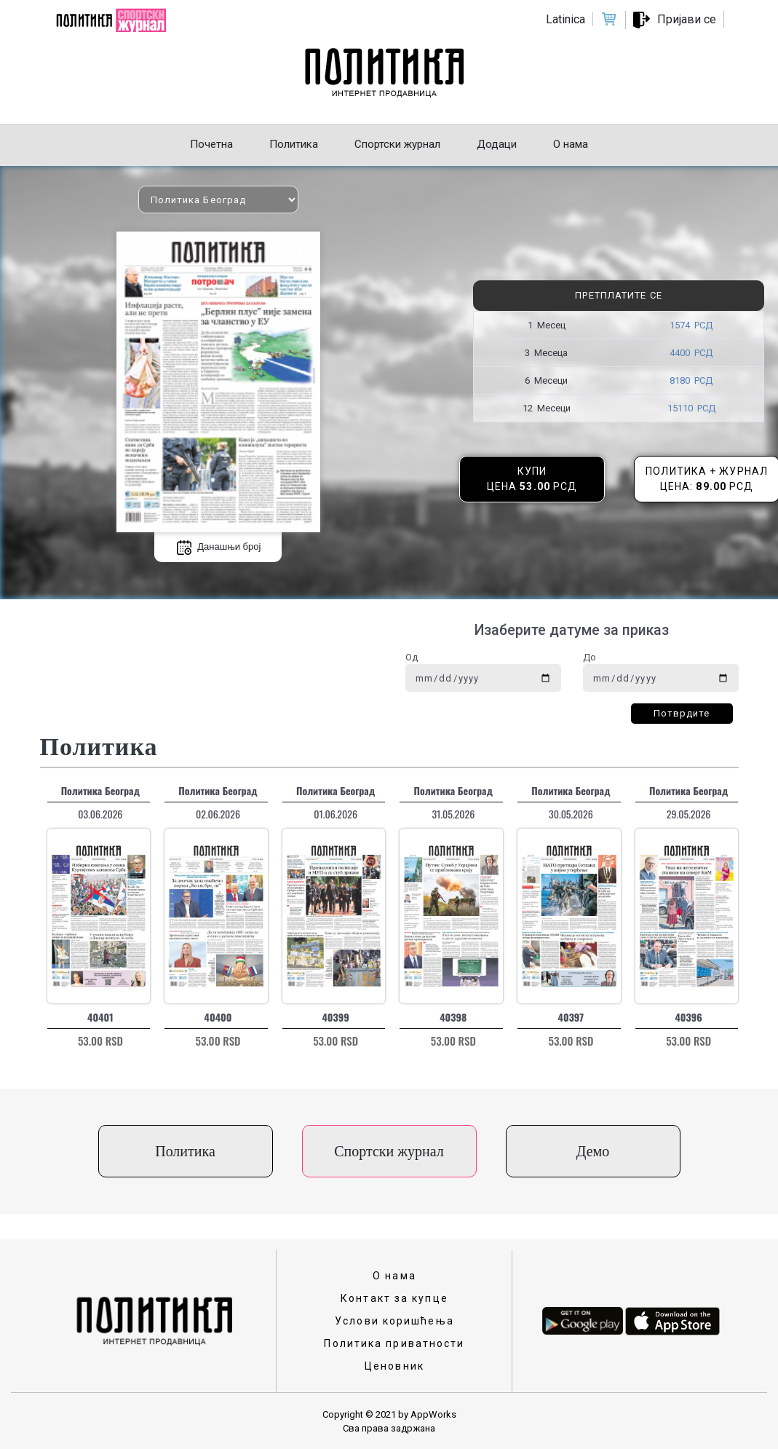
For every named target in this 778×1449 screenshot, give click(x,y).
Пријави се (686, 19)
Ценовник (394, 1366)
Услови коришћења (394, 1321)
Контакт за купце (394, 1298)
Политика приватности (394, 1343)
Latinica (565, 19)
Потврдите (682, 713)
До (589, 657)
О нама (394, 1276)
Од (411, 657)
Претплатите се (618, 295)
